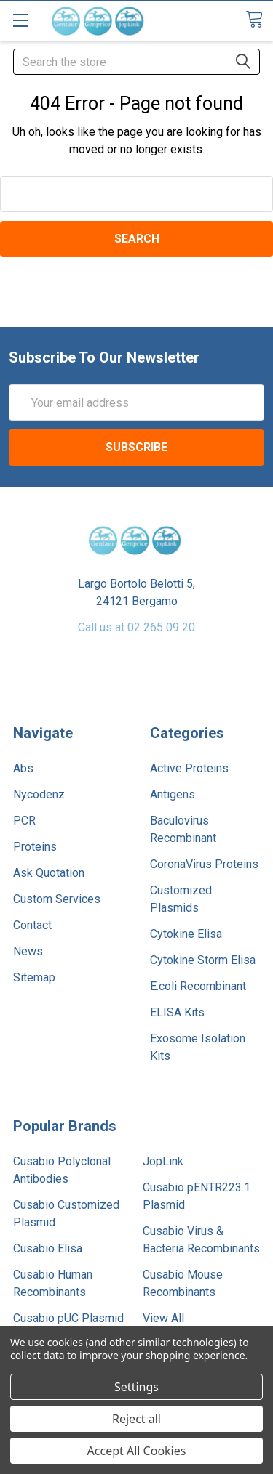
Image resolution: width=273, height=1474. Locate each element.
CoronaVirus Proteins (204, 864)
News (28, 951)
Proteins (35, 847)
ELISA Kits (177, 1012)
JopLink (163, 1161)
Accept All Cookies (136, 1451)
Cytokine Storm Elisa (203, 960)
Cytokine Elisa (186, 934)
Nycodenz (39, 794)
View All (163, 1318)
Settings (136, 1387)
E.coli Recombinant (198, 986)
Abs (23, 768)
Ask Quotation (48, 873)
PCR (24, 820)
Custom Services (56, 899)
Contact (32, 925)
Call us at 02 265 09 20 (136, 627)
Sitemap (34, 977)
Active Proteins (189, 768)
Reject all (136, 1419)
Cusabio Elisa (47, 1248)
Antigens (172, 794)
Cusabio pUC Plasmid (68, 1318)
